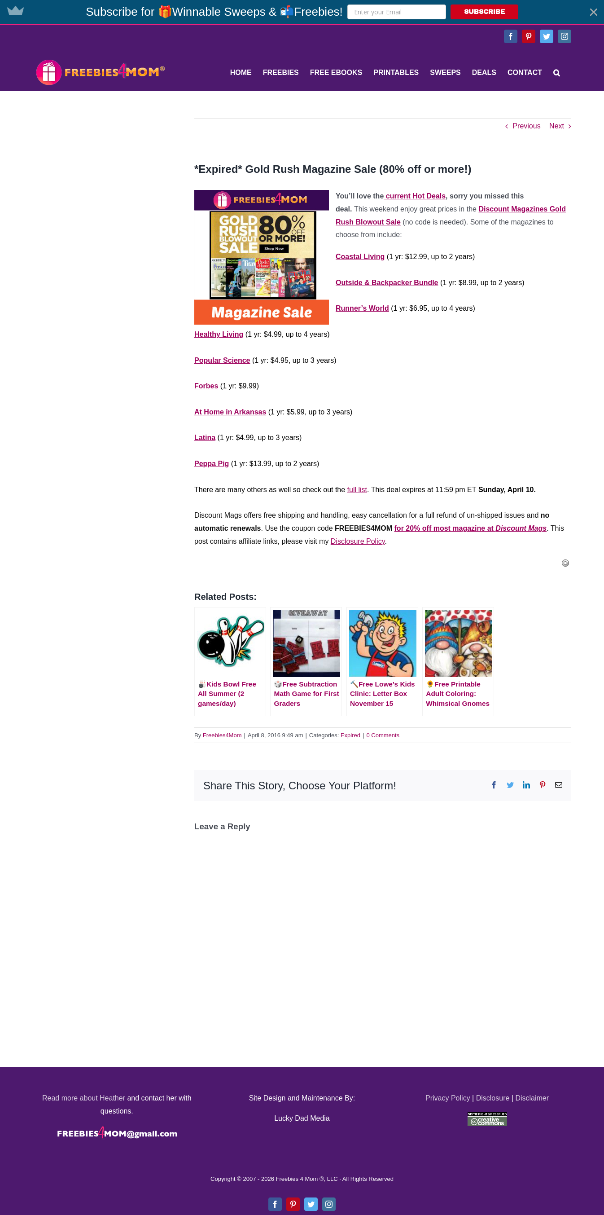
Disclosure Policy (358, 541)
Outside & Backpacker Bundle (387, 282)
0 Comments (382, 735)
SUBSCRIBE (484, 12)
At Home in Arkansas (230, 412)
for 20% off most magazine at (470, 528)
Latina (204, 437)
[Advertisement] (100, 174)
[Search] (556, 73)
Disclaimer (532, 1098)
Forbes (206, 386)
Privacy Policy (447, 1098)
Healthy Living (218, 334)
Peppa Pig (211, 463)
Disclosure (493, 1098)
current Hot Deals (415, 196)
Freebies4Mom (222, 735)
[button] (302, 12)
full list (357, 489)
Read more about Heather (83, 1098)
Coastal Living (360, 256)
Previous (526, 126)
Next (556, 126)
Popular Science (222, 360)
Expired (350, 735)
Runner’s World (362, 308)
